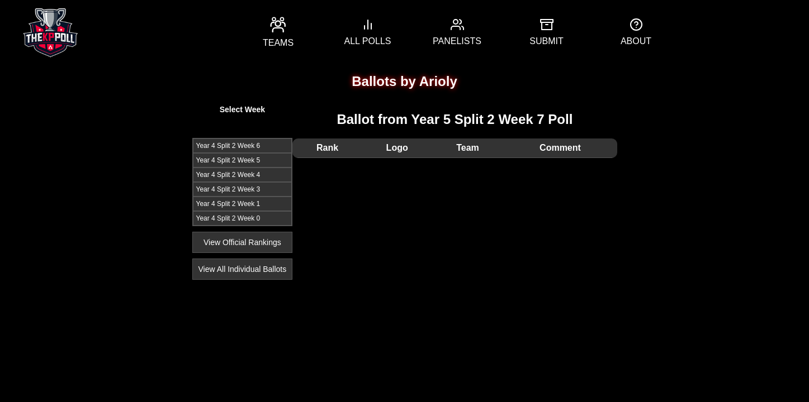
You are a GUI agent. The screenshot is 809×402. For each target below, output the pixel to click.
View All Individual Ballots (242, 269)
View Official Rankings (242, 242)
